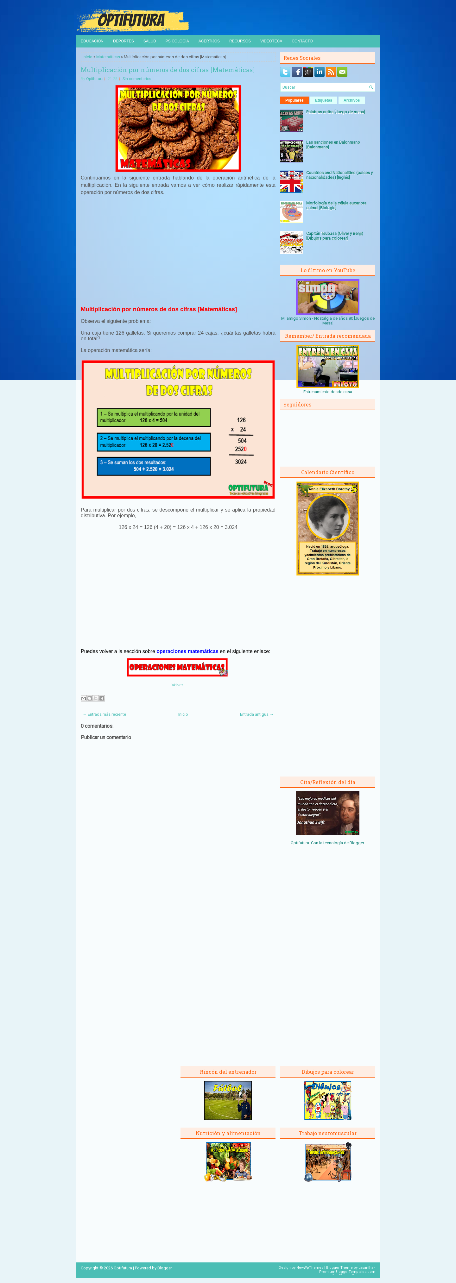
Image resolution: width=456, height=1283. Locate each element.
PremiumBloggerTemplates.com (347, 1272)
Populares (294, 100)
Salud (149, 41)
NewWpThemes (309, 1268)
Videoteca (271, 41)
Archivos (352, 100)
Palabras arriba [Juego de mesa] (335, 112)
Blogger (357, 842)
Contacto (302, 41)
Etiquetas (323, 100)
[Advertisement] (178, 254)
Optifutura (95, 79)
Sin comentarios (137, 79)
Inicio (87, 56)
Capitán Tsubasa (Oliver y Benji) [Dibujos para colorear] (334, 236)
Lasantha (365, 1268)
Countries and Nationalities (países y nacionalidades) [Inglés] (339, 175)
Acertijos (209, 41)
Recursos (240, 41)
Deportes (123, 41)
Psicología (177, 41)
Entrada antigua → (257, 714)
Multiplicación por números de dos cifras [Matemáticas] (168, 69)
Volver (177, 684)
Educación (92, 41)
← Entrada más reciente (104, 714)
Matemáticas (108, 56)
